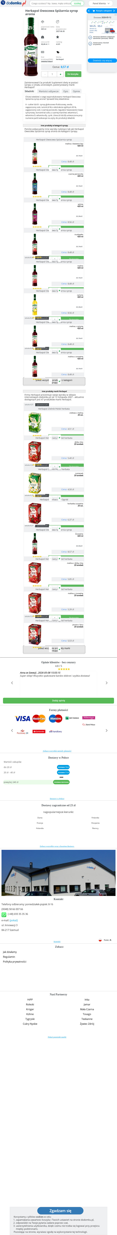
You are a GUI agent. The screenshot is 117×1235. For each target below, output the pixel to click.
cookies (39, 1216)
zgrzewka (47, 306)
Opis (65, 91)
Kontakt (57, 1135)
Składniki (29, 91)
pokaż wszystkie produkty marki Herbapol (54, 843)
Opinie (76, 91)
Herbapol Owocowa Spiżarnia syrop (54, 139)
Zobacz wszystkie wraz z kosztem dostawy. (57, 1040)
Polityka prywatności (14, 1155)
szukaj (77, 3)
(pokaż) (14, 1114)
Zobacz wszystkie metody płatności (57, 945)
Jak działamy (10, 1145)
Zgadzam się (60, 1210)
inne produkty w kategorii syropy (54, 125)
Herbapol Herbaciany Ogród (54, 632)
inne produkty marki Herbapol (54, 488)
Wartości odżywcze (48, 91)
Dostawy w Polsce (57, 992)
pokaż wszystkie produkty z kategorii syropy (54, 478)
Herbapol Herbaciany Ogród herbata (54, 546)
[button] (11, 883)
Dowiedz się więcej (102, 60)
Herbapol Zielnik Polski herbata (54, 505)
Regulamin (9, 1150)
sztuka (35, 306)
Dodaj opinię (58, 894)
